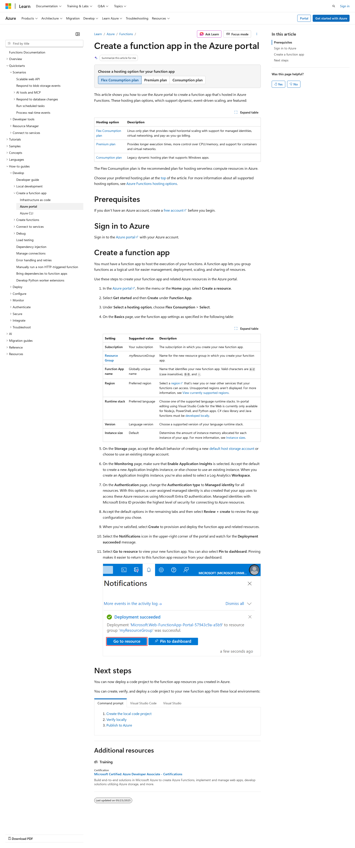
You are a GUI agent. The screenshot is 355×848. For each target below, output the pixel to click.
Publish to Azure (119, 725)
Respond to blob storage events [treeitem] (38, 85)
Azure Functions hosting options (151, 183)
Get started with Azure (331, 18)
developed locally (197, 415)
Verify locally (116, 719)
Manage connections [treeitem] (31, 253)
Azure (111, 34)
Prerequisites (283, 42)
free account (173, 210)
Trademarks (188, 834)
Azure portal (125, 237)
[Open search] (333, 6)
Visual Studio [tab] (172, 703)
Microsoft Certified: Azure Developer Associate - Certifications (138, 774)
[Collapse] (77, 34)
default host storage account (231, 448)
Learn (98, 34)
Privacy (99, 834)
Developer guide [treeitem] (27, 179)
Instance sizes (235, 437)
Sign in (345, 6)
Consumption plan (109, 157)
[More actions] (257, 34)
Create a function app (289, 54)
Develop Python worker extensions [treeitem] (40, 280)
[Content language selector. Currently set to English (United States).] (26, 823)
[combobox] (44, 43)
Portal (304, 18)
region (175, 383)
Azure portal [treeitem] (28, 206)
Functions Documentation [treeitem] (27, 52)
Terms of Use (165, 834)
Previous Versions (41, 834)
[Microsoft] (8, 6)
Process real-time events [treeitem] (33, 112)
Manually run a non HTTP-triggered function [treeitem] (47, 267)
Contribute (81, 834)
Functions (126, 34)
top (163, 177)
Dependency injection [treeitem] (31, 247)
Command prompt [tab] (110, 703)
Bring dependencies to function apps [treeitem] (41, 273)
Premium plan (105, 144)
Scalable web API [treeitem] (28, 79)
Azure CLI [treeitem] (26, 213)
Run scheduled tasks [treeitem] (30, 106)
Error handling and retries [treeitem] (34, 260)
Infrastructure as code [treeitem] (35, 200)
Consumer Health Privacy (130, 834)
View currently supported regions (205, 392)
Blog (62, 834)
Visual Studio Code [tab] (143, 703)
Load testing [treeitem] (25, 240)
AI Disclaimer (14, 834)
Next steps (281, 60)
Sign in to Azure (285, 48)
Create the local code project (128, 713)
